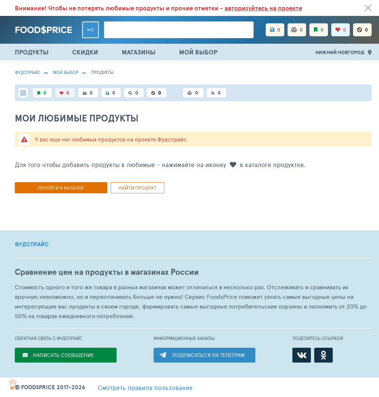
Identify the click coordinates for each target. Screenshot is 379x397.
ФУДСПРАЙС (32, 244)
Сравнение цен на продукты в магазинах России (107, 272)
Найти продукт (137, 187)
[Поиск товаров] (179, 29)
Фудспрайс (27, 72)
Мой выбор (65, 72)
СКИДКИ (85, 52)
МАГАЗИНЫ (138, 52)
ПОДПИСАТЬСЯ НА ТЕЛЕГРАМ (208, 354)
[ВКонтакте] (301, 355)
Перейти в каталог (61, 187)
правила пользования (145, 387)
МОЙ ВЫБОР (198, 52)
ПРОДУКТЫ (31, 52)
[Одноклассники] (323, 355)
